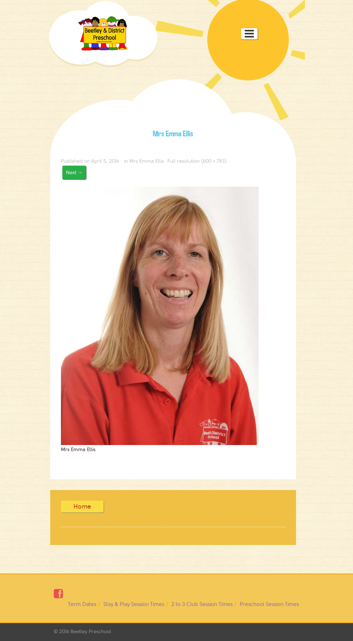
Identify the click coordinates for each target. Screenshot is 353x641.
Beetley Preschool (91, 631)
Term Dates (82, 604)
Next (74, 172)
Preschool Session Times (269, 604)
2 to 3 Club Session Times (202, 604)
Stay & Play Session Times (133, 604)
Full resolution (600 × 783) (197, 161)
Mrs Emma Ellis (146, 161)
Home (82, 506)
